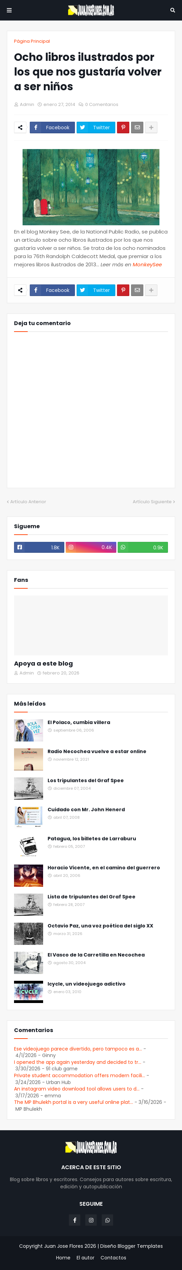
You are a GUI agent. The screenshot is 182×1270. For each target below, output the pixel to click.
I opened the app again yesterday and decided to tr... (77, 1062)
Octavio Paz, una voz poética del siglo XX (100, 926)
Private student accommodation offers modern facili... (79, 1075)
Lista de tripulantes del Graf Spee (91, 897)
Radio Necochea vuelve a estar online (97, 751)
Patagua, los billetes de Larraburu (92, 838)
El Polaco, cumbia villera (79, 722)
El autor (85, 1258)
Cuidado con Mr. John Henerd (86, 809)
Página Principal (32, 41)
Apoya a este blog (43, 663)
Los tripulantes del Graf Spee (86, 780)
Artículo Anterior (28, 501)
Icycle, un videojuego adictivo (87, 984)
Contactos (113, 1258)
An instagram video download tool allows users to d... (77, 1088)
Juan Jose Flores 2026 (70, 1246)
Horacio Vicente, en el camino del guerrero (104, 868)
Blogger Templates (140, 1246)
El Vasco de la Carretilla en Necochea (96, 955)
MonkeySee (147, 264)
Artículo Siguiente (152, 501)
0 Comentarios (101, 104)
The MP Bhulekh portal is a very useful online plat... (73, 1102)
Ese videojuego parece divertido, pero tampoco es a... (78, 1048)
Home (63, 1258)
